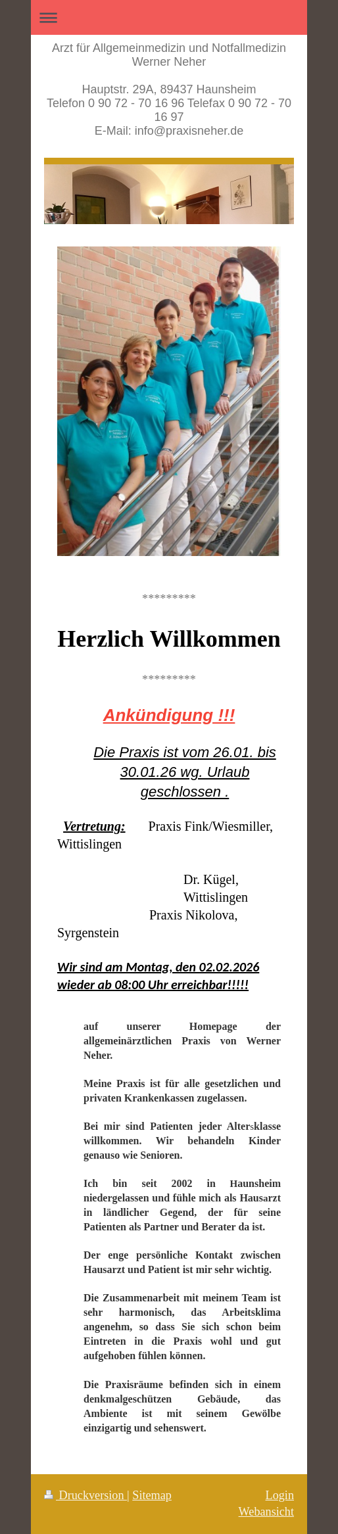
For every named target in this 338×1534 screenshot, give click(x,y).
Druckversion (85, 1495)
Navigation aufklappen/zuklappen (169, 17)
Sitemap (152, 1495)
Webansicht (266, 1511)
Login (280, 1495)
